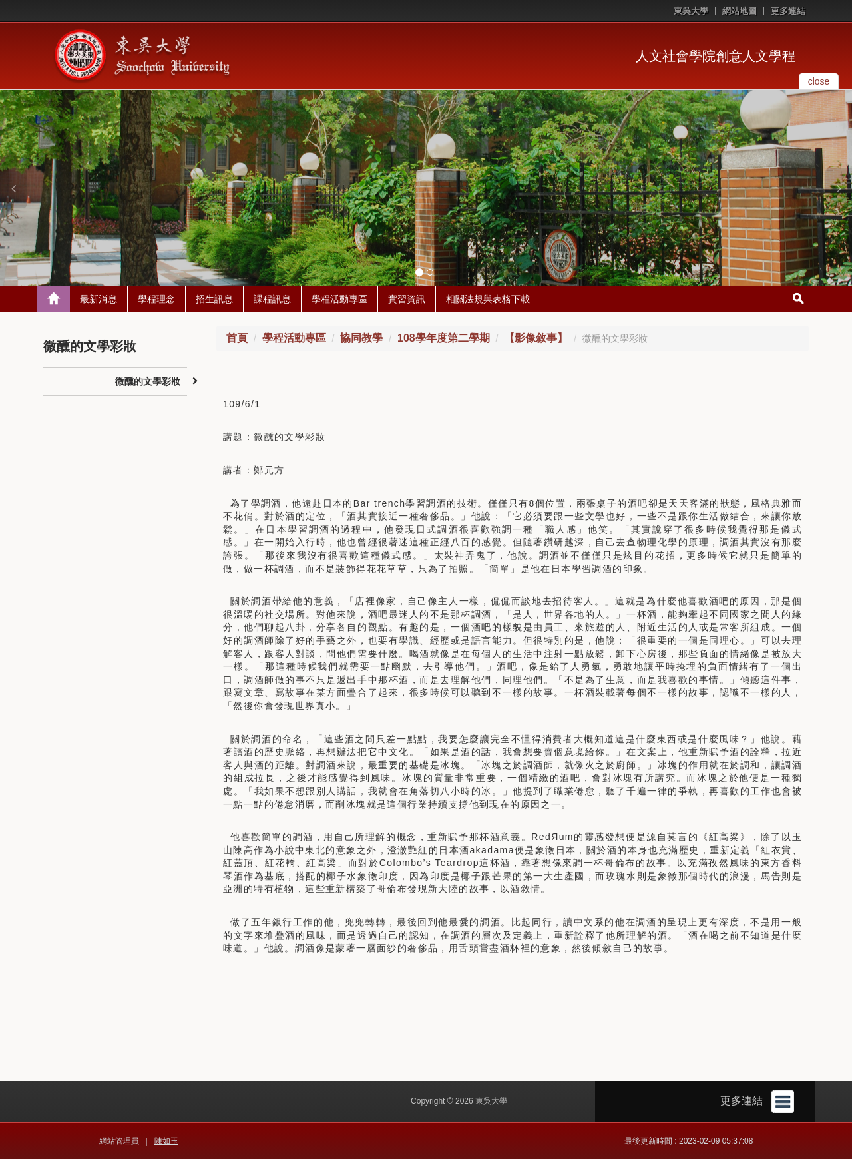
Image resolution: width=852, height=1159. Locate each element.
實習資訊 (406, 299)
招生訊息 (214, 299)
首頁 (237, 338)
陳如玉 (166, 1141)
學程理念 (156, 299)
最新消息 (98, 299)
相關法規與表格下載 (488, 299)
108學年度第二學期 (443, 338)
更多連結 (788, 11)
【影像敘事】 (536, 338)
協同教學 (361, 338)
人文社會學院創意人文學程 (715, 56)
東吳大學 (691, 11)
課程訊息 (272, 299)
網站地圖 (739, 11)
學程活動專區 (339, 299)
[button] (13, 188)
